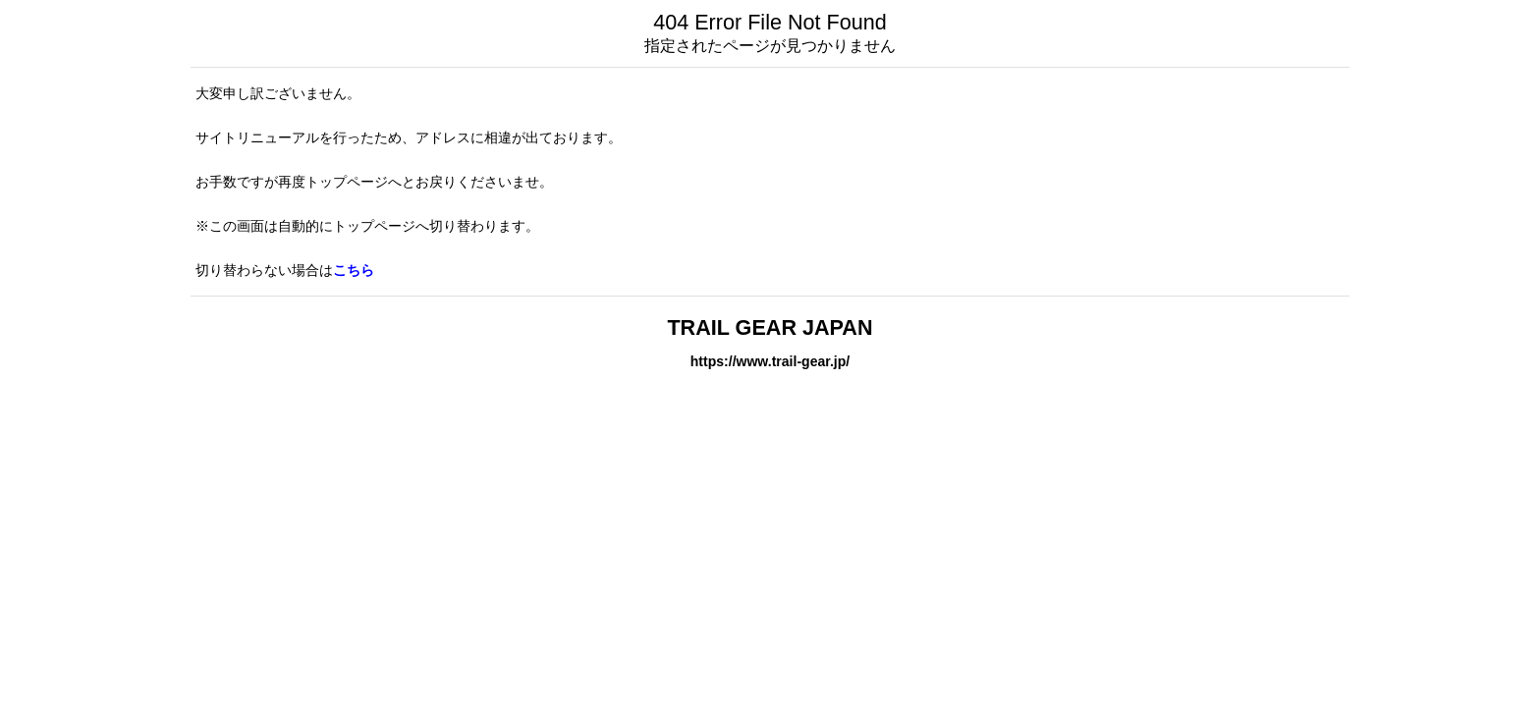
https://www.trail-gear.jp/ (770, 361)
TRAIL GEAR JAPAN (769, 327)
